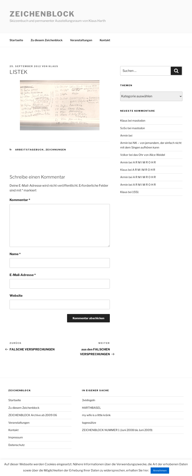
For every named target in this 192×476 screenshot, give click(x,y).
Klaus (53, 66)
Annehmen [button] (160, 470)
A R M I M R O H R (144, 162)
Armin (124, 135)
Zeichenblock (42, 14)
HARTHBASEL (91, 407)
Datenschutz (16, 445)
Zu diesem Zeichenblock (46, 40)
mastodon (138, 120)
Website (16, 296)
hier (145, 470)
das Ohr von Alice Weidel (149, 154)
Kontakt (105, 40)
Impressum (15, 437)
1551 (135, 192)
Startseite (16, 40)
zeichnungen (56, 149)
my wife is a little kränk (96, 415)
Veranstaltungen (81, 40)
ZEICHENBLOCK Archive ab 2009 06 (32, 415)
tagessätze (89, 422)
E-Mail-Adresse (23, 275)
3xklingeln (88, 400)
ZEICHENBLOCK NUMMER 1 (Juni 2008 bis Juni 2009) (117, 430)
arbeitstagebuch (29, 149)
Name (15, 254)
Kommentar (20, 200)
